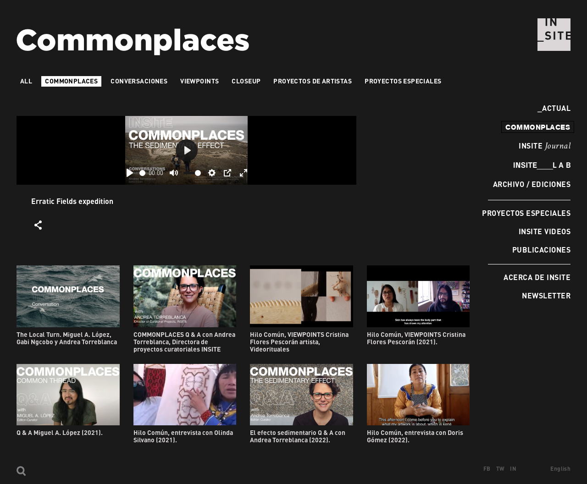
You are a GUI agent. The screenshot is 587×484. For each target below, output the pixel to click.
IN (513, 469)
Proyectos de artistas (312, 81)
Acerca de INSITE (537, 277)
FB (487, 469)
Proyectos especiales (526, 213)
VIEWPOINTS (199, 81)
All (26, 81)
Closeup (246, 81)
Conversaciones (139, 81)
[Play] (129, 172)
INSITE (544, 146)
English (560, 469)
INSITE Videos (544, 231)
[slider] (142, 173)
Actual (553, 108)
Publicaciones (541, 249)
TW (500, 469)
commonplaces (537, 127)
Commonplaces (71, 81)
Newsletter (546, 295)
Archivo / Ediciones (531, 184)
